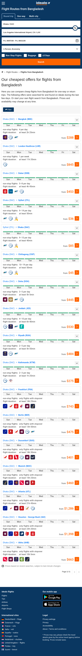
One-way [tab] (21, 16)
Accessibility (48, 626)
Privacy (46, 622)
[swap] (75, 28)
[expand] (77, 120)
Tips (3, 599)
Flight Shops (7, 609)
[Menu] (3, 3)
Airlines (5, 602)
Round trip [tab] (8, 16)
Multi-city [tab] (33, 16)
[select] (77, 137)
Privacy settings (49, 619)
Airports (5, 605)
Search (41, 62)
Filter (9, 110)
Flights (4, 596)
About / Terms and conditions (54, 629)
